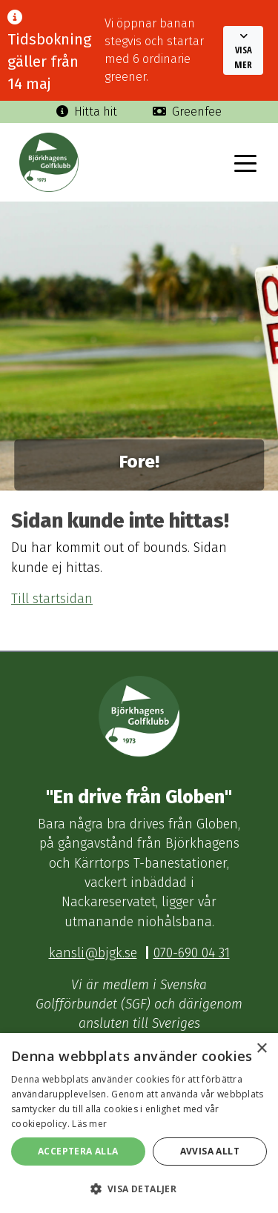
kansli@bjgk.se (93, 953)
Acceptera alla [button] (78, 1151)
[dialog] (139, 1123)
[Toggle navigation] (245, 162)
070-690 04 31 (191, 953)
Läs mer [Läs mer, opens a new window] (89, 1123)
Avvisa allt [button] (209, 1151)
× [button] (261, 1048)
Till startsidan (52, 599)
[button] (243, 50)
